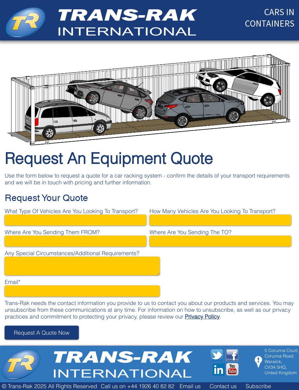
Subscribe (258, 386)
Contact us (223, 386)
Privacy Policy (202, 316)
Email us (190, 386)
